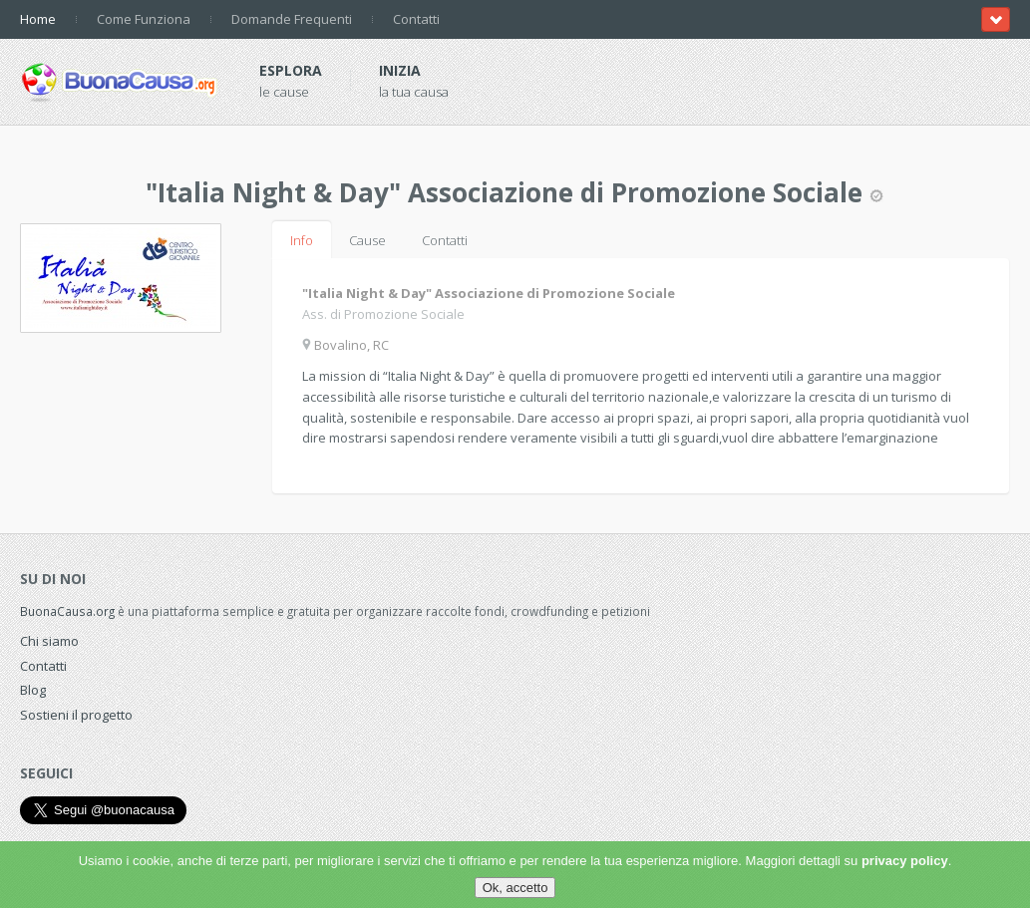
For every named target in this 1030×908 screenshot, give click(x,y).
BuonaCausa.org (67, 611)
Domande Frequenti (291, 19)
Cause (367, 240)
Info (301, 240)
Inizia (400, 70)
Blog (33, 690)
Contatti (416, 19)
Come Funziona (143, 19)
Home (38, 19)
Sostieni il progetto (76, 715)
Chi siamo (49, 641)
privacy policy (904, 860)
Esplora (290, 70)
